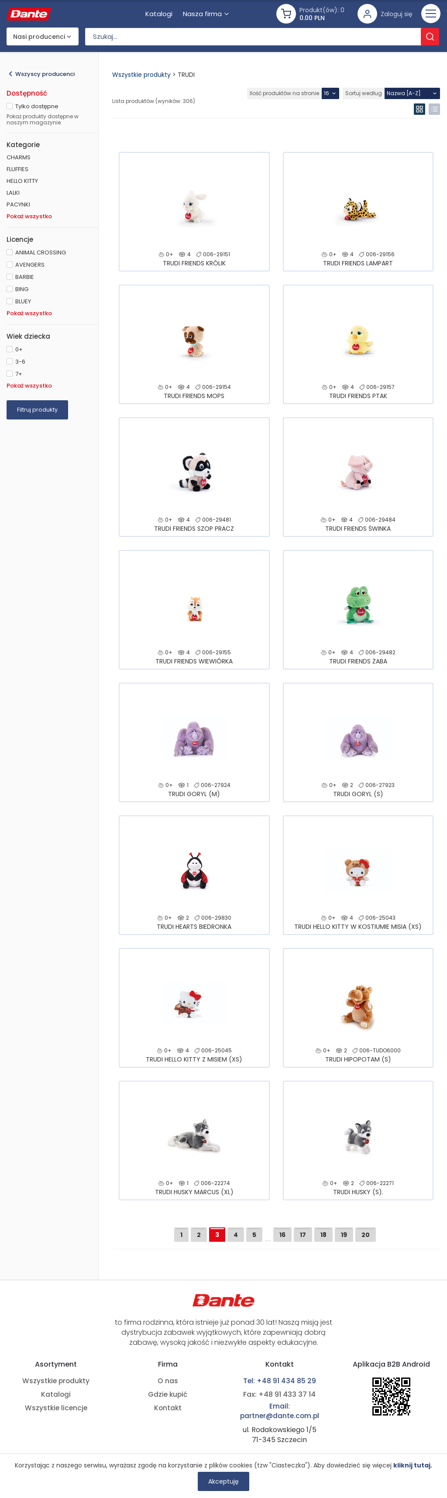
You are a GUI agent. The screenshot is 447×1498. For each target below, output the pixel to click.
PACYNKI (18, 208)
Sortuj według (363, 97)
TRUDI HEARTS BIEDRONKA (194, 931)
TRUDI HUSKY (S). (358, 1196)
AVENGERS (30, 269)
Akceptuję (223, 1481)
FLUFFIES (17, 173)
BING (21, 293)
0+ (19, 353)
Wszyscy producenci (45, 78)
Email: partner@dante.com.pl (279, 1411)
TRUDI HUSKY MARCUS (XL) (194, 1196)
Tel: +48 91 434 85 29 (279, 1380)
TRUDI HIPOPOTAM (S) (358, 1063)
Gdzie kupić (167, 1394)
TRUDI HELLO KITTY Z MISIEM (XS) (194, 1063)
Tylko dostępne (36, 110)
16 (282, 1238)
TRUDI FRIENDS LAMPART (358, 267)
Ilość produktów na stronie (284, 97)
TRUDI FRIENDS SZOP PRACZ (194, 532)
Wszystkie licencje (56, 1409)
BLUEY (23, 305)
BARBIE (24, 281)
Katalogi (56, 1394)
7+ (18, 378)
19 (344, 1238)
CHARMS (19, 161)
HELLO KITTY (22, 185)
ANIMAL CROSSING (40, 256)
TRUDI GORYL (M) (194, 798)
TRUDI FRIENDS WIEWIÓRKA (194, 665)
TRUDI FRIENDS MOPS (194, 400)
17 (303, 1238)
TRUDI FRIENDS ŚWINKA (358, 532)
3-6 (20, 365)
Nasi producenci (39, 40)
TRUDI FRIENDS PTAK (358, 400)
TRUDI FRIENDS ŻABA (358, 665)
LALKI (13, 196)
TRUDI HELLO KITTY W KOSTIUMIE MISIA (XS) (358, 931)
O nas (168, 1380)
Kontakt (168, 1409)
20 (365, 1238)
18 (323, 1238)
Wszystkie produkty (141, 78)
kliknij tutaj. (412, 1465)
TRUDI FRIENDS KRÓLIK (194, 267)
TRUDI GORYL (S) (358, 798)
